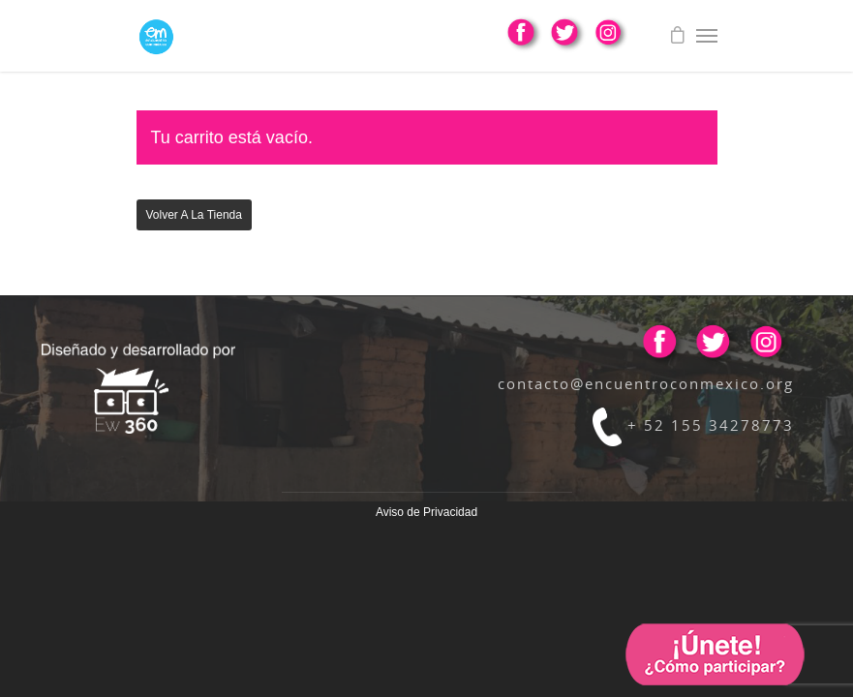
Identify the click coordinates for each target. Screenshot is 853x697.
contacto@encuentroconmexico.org (646, 383)
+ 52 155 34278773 (693, 425)
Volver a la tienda (194, 215)
